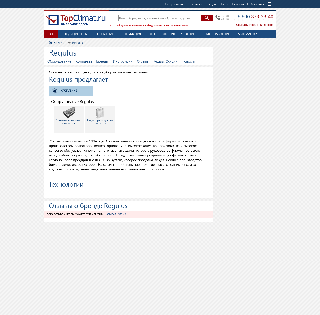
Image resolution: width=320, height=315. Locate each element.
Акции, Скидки (165, 61)
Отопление (105, 34)
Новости (238, 4)
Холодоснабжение (179, 34)
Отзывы (143, 61)
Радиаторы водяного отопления (100, 116)
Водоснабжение (216, 34)
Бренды (102, 61)
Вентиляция (131, 34)
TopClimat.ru (76, 20)
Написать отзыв (115, 214)
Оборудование (59, 61)
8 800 (255, 16)
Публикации (255, 4)
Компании (84, 61)
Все (51, 34)
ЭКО (152, 34)
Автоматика (247, 34)
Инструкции (122, 61)
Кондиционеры (75, 34)
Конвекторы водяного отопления (68, 116)
